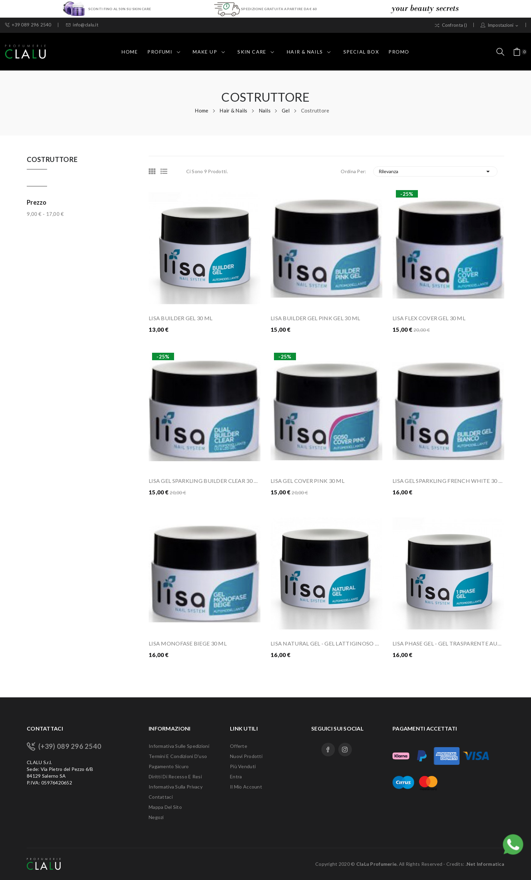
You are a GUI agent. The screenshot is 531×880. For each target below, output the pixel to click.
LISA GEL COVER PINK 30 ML (307, 480)
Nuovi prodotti (246, 756)
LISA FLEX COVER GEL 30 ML (428, 318)
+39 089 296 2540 (28, 24)
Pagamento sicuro (169, 766)
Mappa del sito (165, 807)
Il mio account (246, 787)
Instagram (345, 749)
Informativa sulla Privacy (176, 787)
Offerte (238, 746)
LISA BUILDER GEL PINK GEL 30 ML (315, 318)
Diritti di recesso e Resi (175, 776)
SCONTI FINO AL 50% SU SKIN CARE (120, 8)
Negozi (156, 817)
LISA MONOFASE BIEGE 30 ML (188, 643)
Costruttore (52, 159)
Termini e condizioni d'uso (178, 756)
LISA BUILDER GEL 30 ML (180, 318)
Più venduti (243, 766)
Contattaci (161, 797)
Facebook (328, 749)
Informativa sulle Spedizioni (179, 746)
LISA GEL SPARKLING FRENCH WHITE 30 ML (448, 480)
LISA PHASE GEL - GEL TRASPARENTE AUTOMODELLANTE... (448, 643)
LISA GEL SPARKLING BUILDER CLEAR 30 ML (204, 480)
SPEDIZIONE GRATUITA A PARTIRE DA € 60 (279, 8)
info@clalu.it (82, 24)
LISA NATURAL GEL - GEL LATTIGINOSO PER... (326, 643)
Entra (236, 776)
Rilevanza (435, 171)
